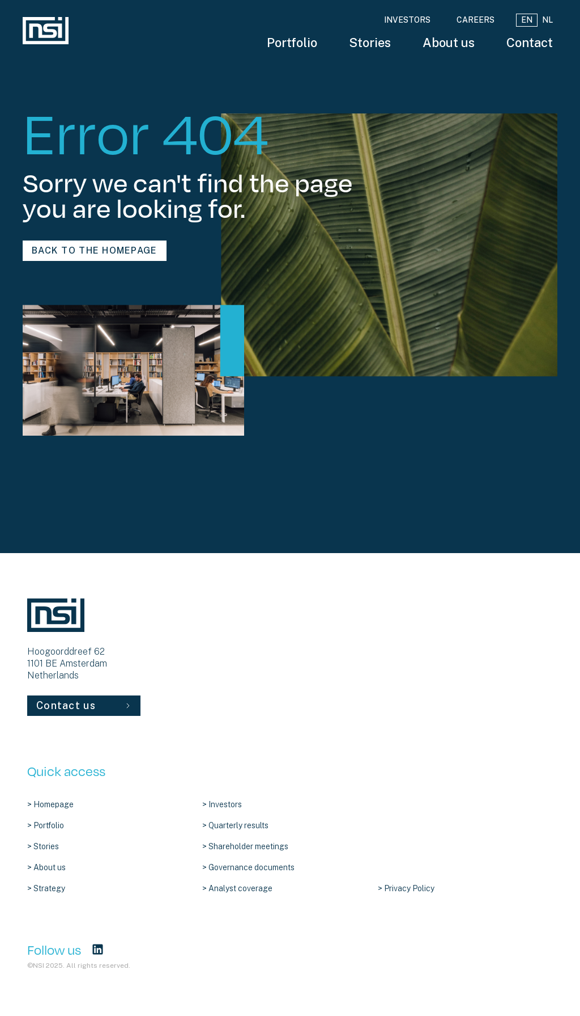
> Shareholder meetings (245, 846)
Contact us (83, 705)
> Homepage (50, 804)
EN (526, 19)
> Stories (43, 846)
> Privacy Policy (406, 888)
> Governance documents (248, 867)
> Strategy (46, 888)
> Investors (222, 804)
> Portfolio (45, 825)
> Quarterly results (235, 825)
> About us (46, 867)
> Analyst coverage (237, 888)
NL (547, 19)
